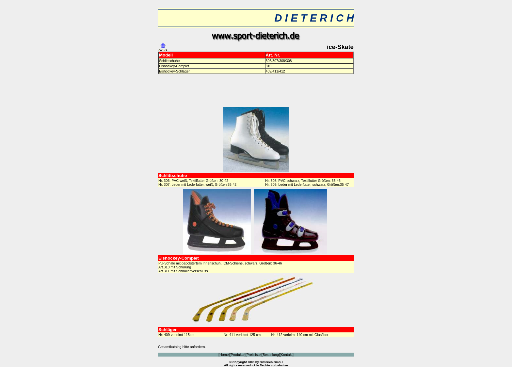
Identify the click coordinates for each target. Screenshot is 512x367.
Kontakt (287, 355)
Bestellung (271, 355)
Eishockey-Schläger (174, 71)
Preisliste (254, 355)
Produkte (238, 355)
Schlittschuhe (169, 61)
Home (224, 355)
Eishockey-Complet (174, 66)
